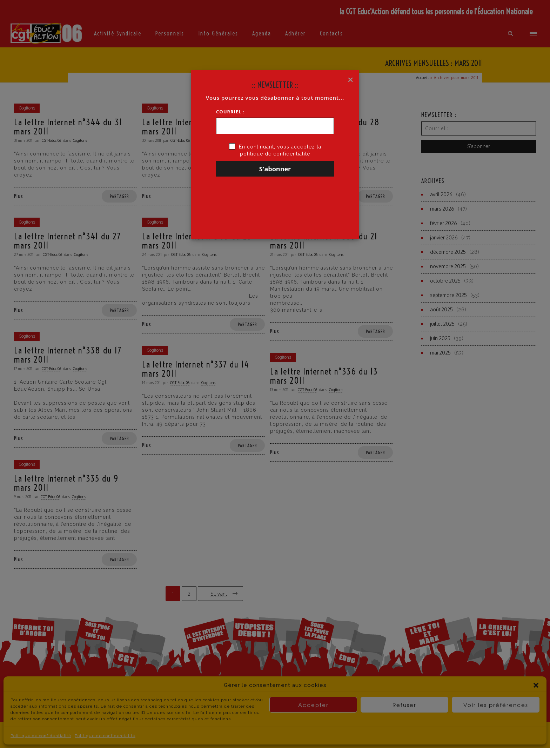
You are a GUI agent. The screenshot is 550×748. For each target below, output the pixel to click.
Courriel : (230, 111)
